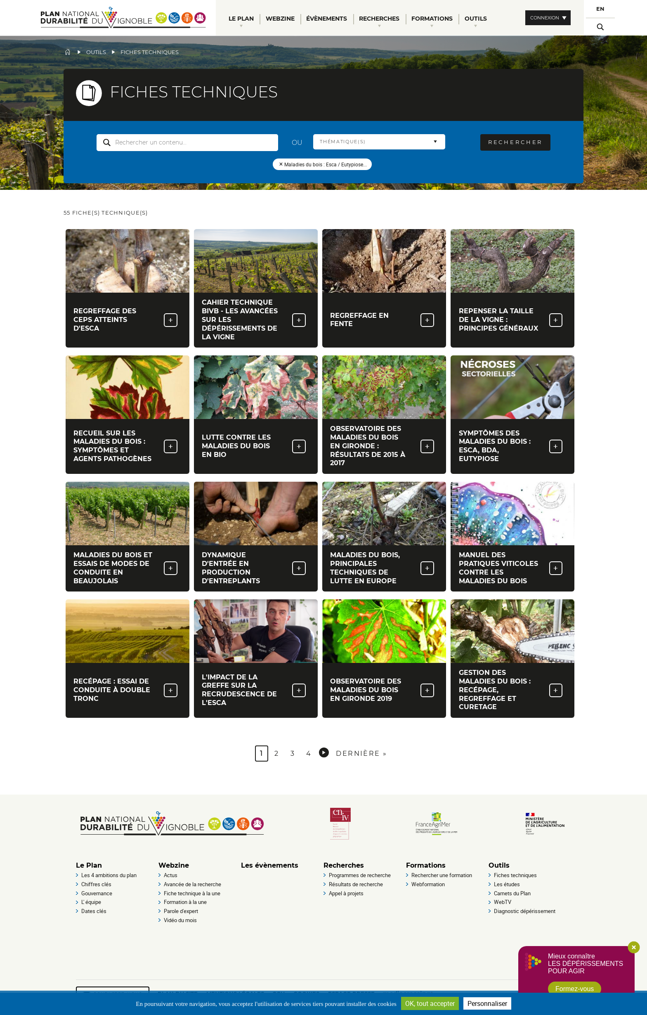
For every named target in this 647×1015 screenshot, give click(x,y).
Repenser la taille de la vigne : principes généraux (498, 319)
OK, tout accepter (430, 1003)
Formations (426, 865)
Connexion (544, 18)
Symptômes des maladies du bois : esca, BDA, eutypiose (495, 446)
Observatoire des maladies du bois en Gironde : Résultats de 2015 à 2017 (367, 446)
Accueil (68, 52)
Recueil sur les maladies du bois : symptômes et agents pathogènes (112, 446)
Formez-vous (574, 988)
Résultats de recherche (356, 884)
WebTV (502, 902)
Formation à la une (185, 902)
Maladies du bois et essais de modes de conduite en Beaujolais (112, 567)
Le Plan (89, 865)
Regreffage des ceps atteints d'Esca (104, 319)
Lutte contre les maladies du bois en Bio (236, 446)
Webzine (173, 865)
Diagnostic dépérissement (524, 911)
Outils (96, 52)
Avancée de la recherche (192, 884)
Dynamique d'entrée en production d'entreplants (231, 567)
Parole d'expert (181, 911)
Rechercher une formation (441, 875)
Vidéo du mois (180, 920)
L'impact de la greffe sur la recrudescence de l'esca (239, 690)
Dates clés (93, 911)
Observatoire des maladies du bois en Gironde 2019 (365, 690)
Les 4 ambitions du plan (109, 875)
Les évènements (269, 865)
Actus (170, 875)
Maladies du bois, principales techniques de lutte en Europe (365, 567)
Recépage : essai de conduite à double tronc (111, 690)
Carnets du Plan (512, 893)
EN (600, 9)
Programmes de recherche (360, 875)
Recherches (344, 865)
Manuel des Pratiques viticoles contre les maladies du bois (498, 567)
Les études (507, 884)
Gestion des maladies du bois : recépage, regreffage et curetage (495, 690)
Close (634, 947)
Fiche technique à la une (192, 893)
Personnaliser (487, 1003)
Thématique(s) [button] (343, 141)
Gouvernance (96, 893)
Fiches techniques (515, 875)
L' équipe (91, 902)
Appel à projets (346, 893)
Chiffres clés (96, 884)
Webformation (428, 884)
